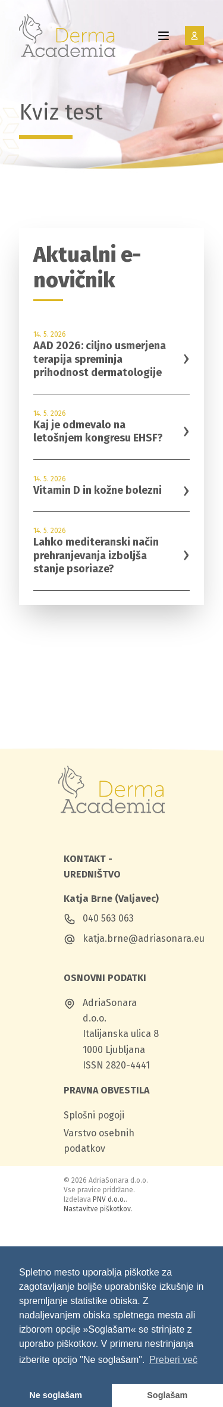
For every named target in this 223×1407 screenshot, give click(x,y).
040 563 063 (108, 918)
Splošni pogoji (94, 1115)
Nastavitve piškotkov (97, 1209)
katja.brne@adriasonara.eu (144, 938)
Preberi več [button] (173, 1360)
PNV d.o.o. (109, 1199)
